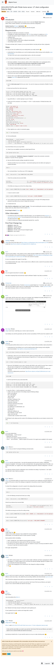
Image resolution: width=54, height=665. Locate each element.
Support (4, 11)
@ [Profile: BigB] (7, 242)
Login (9, 653)
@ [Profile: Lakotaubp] (27, 285)
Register (4, 653)
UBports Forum (12, 2)
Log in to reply (49, 13)
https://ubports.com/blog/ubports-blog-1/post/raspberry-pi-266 (34, 242)
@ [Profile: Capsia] (16, 26)
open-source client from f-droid (14, 217)
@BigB (12, 240)
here (29, 207)
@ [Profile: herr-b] (7, 448)
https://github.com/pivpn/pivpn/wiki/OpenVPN (27, 349)
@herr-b (11, 447)
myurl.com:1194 (46, 286)
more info (14, 77)
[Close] (51, 641)
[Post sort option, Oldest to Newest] (43, 14)
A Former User (8, 283)
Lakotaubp (7, 240)
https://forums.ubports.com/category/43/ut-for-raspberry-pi (23, 244)
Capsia (6, 341)
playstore (47, 215)
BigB (6, 17)
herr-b (6, 251)
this (29, 34)
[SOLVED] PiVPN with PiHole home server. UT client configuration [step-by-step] (30, 625)
